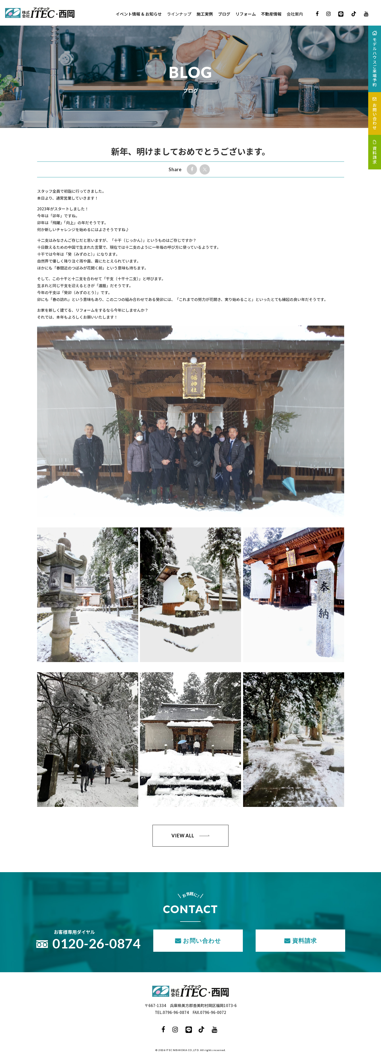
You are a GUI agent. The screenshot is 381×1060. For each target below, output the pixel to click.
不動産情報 (271, 14)
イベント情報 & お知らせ (139, 14)
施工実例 (205, 14)
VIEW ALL (182, 835)
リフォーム (245, 14)
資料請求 (304, 940)
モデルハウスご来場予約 (375, 62)
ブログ (224, 14)
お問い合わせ (202, 940)
